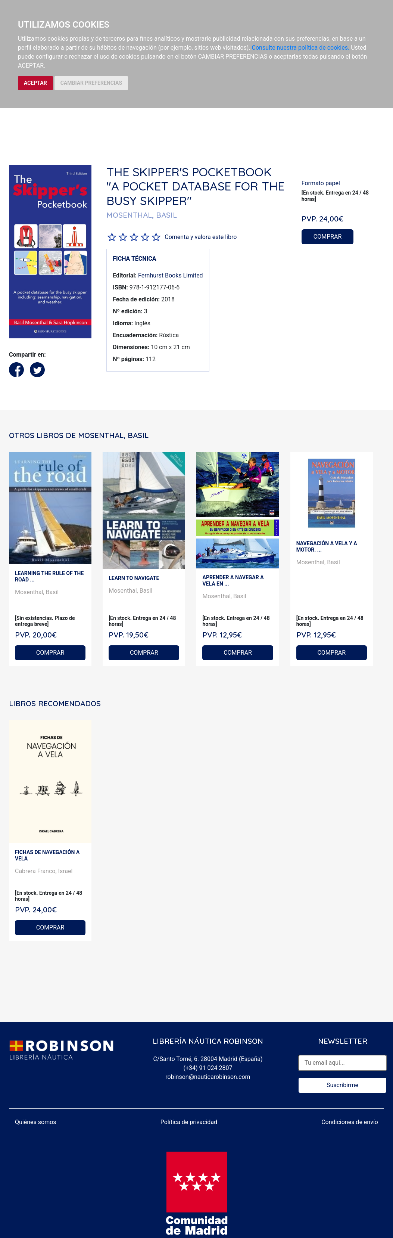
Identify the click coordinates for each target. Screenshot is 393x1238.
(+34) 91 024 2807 (208, 1067)
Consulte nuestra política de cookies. (301, 47)
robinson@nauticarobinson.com (207, 1076)
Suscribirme (342, 1085)
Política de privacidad (188, 1122)
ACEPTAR (35, 83)
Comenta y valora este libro (201, 237)
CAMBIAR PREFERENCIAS (91, 83)
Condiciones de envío (349, 1122)
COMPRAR (328, 236)
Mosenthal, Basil (37, 592)
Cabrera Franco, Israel (43, 871)
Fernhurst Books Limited (170, 275)
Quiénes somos (35, 1122)
